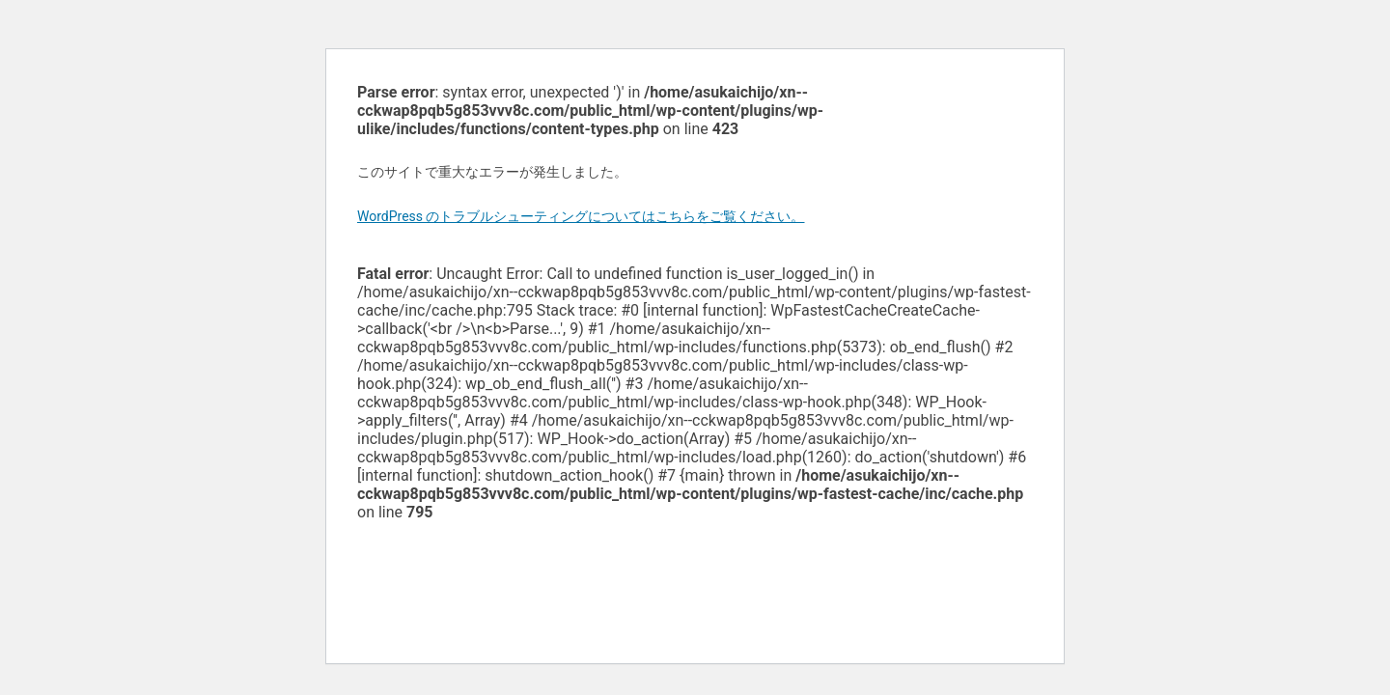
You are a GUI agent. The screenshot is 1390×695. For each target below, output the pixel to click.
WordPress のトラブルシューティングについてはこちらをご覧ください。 (581, 216)
